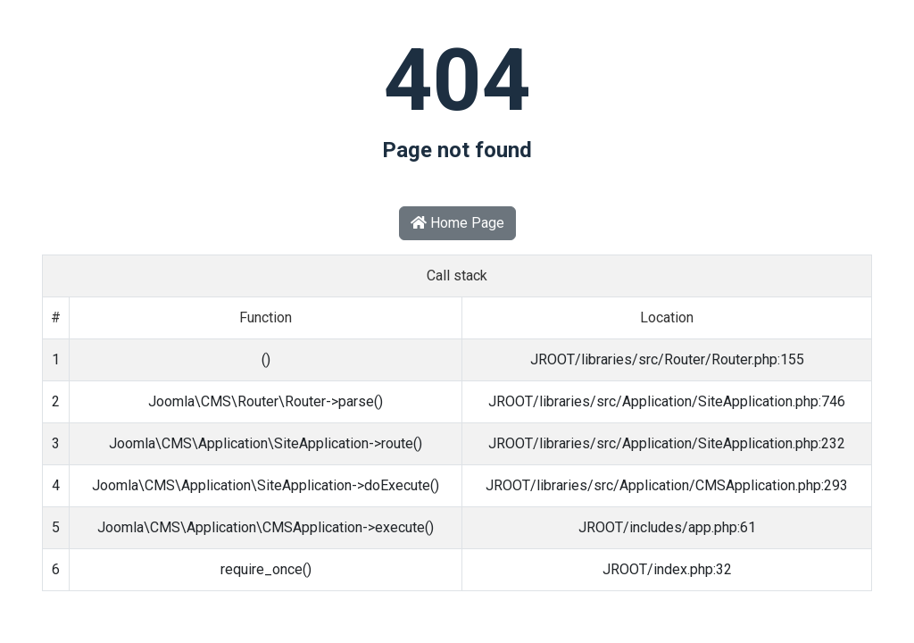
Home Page (457, 222)
